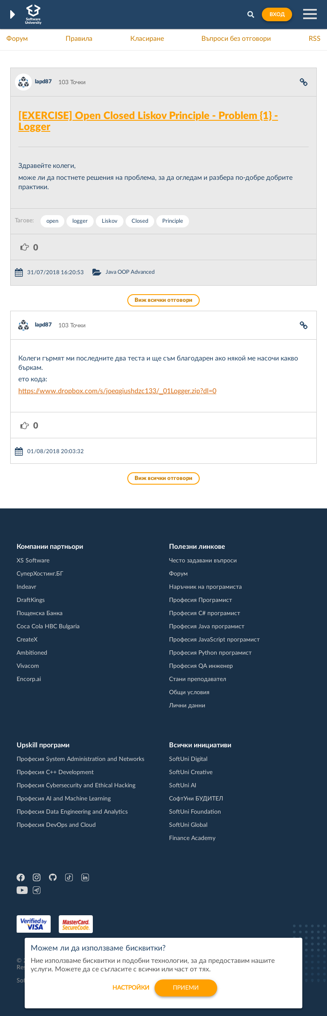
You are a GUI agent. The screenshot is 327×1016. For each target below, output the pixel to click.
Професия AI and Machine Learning (64, 799)
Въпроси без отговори (236, 38)
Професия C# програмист (204, 613)
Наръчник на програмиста (205, 587)
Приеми (186, 992)
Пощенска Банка (40, 613)
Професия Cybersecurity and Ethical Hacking (76, 786)
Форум (17, 38)
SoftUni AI (182, 786)
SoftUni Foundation (195, 812)
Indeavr (26, 587)
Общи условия (189, 692)
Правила (79, 38)
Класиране (147, 38)
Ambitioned (32, 653)
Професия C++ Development (55, 772)
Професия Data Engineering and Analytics (72, 812)
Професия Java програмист (206, 627)
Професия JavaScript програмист (214, 640)
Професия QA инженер (201, 666)
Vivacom (28, 666)
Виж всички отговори (163, 300)
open (52, 221)
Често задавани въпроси (203, 561)
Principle (172, 221)
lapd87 (43, 82)
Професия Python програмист (210, 653)
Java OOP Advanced (130, 272)
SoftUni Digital (188, 759)
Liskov (110, 221)
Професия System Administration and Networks (80, 759)
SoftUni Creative (190, 772)
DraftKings (31, 600)
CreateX (27, 640)
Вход (277, 14)
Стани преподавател (197, 679)
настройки (130, 992)
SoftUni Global (188, 825)
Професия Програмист (200, 600)
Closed (140, 221)
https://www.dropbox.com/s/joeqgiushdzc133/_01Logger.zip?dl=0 (117, 391)
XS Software (33, 561)
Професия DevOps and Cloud (56, 825)
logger (80, 221)
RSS (315, 38)
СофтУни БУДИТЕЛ (196, 799)
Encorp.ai (29, 679)
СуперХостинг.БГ (40, 574)
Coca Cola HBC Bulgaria (48, 627)
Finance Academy (192, 838)
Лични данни (187, 706)
